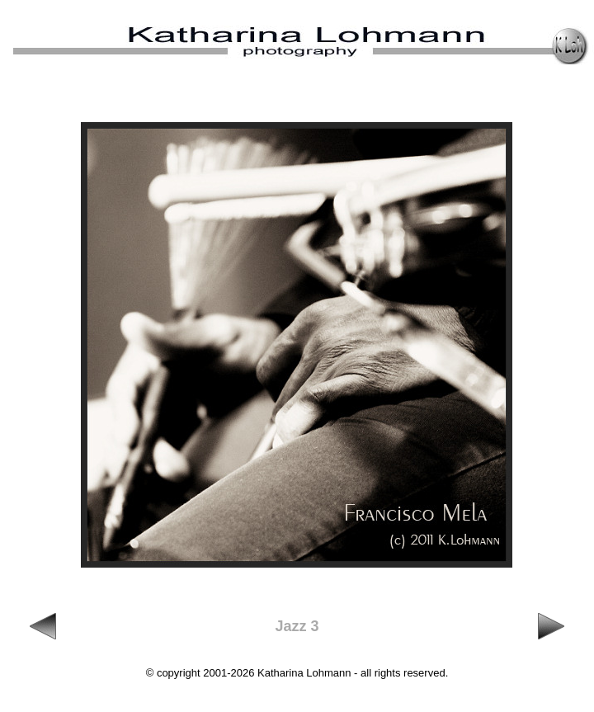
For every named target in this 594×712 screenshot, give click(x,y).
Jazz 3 (296, 626)
